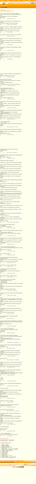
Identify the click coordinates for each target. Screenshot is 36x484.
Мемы (13, 0)
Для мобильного (12, 1)
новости (14, 465)
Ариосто (17, 385)
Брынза (14, 424)
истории (4, 462)
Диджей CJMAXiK (15, 152)
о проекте (9, 465)
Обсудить (8, 18)
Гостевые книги (23, 1)
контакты (6, 465)
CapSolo (14, 348)
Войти (31, 1)
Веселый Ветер (17, 359)
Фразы (19, 0)
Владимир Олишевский (16, 342)
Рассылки (16, 1)
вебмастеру (11, 465)
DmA (13, 158)
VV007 (14, 398)
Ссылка (8, 367)
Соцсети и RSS (19, 1)
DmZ (13, 313)
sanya (14, 244)
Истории (8, 0)
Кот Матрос (14, 107)
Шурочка (14, 18)
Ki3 (13, 134)
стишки (12, 462)
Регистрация (34, 1)
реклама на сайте (2, 465)
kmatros (14, 85)
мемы (7, 462)
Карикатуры (29, 0)
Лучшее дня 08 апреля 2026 (3, 1)
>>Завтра (7, 438)
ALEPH (14, 262)
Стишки (24, 0)
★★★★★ (20, 342)
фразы (10, 462)
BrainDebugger (15, 24)
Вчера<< (1, 438)
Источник (14, 359)
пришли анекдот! (33, 462)
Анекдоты (2, 0)
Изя (13, 50)
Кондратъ (14, 235)
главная (1, 462)
